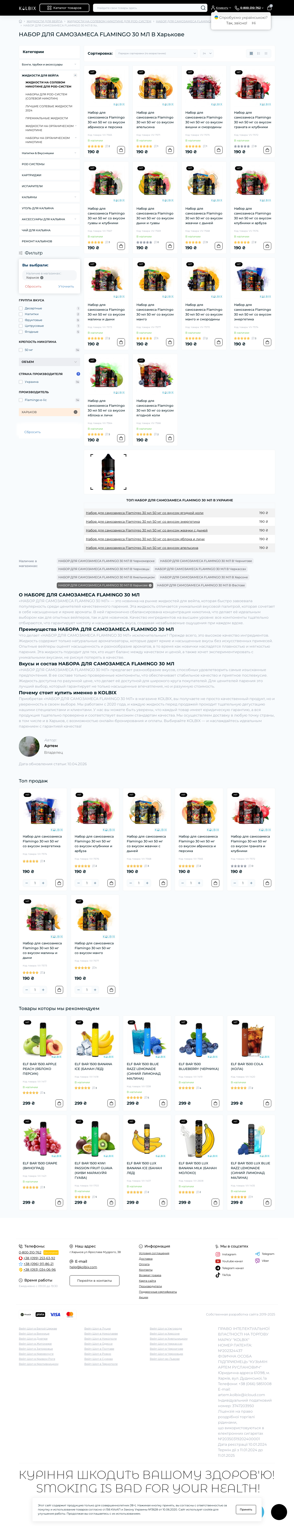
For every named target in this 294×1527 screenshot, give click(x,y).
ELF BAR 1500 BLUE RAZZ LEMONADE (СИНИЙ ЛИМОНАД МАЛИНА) (144, 1071)
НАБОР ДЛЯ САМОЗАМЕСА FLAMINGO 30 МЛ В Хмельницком (106, 577)
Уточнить (66, 286)
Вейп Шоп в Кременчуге (36, 1353)
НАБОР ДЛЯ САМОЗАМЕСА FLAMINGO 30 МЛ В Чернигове (206, 561)
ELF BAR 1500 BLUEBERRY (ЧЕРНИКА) (199, 1066)
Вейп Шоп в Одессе (98, 1343)
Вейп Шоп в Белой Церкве (38, 1328)
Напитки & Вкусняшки (38, 153)
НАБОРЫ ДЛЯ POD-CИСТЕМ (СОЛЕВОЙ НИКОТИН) (46, 96)
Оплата (144, 1264)
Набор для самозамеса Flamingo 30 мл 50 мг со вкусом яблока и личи (106, 408)
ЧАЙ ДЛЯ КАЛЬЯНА (36, 230)
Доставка (146, 1258)
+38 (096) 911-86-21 (39, 1264)
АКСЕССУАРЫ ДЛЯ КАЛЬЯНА (43, 219)
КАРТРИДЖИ (31, 175)
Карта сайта (147, 1280)
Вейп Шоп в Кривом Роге (37, 1358)
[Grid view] (251, 53)
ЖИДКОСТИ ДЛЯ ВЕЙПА (44, 21)
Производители (150, 1286)
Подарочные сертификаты (158, 1291)
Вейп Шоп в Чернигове (166, 1348)
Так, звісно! (236, 23)
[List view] (258, 53)
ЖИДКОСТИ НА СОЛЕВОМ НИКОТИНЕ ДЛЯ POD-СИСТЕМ (109, 21)
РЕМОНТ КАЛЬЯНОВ (37, 241)
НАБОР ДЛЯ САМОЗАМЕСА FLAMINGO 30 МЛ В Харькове (103, 585)
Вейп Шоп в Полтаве (99, 1348)
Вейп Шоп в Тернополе (101, 1364)
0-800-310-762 (30, 1252)
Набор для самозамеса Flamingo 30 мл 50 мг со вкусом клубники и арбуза (252, 215)
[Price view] (266, 53)
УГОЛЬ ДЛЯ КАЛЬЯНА (38, 208)
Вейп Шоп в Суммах (98, 1358)
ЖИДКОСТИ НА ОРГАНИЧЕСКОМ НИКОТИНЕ (49, 128)
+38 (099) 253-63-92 (39, 1258)
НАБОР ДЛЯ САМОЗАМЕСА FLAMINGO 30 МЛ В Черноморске (106, 561)
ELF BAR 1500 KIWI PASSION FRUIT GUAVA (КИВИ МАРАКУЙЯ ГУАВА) (93, 1170)
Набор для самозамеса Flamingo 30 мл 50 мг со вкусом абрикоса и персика (106, 119)
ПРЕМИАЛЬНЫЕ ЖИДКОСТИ (46, 118)
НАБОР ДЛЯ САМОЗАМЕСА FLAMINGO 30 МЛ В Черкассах (200, 569)
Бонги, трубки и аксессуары (42, 64)
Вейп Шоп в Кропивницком (38, 1364)
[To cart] (121, 150)
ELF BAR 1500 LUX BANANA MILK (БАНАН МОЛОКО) (198, 1168)
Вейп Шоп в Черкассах (166, 1343)
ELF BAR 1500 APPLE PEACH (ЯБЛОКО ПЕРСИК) (40, 1069)
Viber (262, 1260)
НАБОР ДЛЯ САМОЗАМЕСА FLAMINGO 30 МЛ (189, 21)
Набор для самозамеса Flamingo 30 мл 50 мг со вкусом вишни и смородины (204, 119)
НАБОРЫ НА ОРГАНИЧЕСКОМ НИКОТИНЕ (47, 140)
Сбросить (33, 286)
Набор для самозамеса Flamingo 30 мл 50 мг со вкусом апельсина (155, 119)
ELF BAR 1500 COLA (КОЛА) (247, 1066)
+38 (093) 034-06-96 (39, 1269)
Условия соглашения (154, 1253)
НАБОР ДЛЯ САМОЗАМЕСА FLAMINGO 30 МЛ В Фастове (201, 585)
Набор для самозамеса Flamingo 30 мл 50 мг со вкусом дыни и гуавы (155, 215)
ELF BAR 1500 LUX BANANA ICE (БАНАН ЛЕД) (144, 1168)
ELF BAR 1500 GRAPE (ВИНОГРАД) (40, 1165)
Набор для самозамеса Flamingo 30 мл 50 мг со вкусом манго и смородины (204, 312)
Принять (246, 1509)
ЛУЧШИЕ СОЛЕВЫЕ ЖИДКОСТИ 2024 (48, 108)
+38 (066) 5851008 (255, 1384)
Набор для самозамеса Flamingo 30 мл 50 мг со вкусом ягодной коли (155, 408)
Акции (143, 1297)
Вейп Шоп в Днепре (33, 1338)
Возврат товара (150, 1275)
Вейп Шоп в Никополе (100, 1338)
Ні (254, 23)
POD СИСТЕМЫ (33, 164)
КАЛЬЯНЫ (29, 197)
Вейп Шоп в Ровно (97, 1353)
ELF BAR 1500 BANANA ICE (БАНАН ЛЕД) (93, 1066)
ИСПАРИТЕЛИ (32, 186)
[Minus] (26, 883)
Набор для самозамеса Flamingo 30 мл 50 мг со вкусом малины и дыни (106, 312)
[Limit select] (207, 53)
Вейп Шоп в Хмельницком (168, 1338)
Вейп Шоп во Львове (165, 1358)
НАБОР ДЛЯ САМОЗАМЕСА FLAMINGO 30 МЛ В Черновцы (103, 569)
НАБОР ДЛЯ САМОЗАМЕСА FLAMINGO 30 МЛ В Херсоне (204, 577)
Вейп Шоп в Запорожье (36, 1348)
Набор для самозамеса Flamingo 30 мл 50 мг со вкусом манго (155, 312)
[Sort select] (156, 53)
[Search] (203, 8)
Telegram (264, 1254)
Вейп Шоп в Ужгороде (166, 1328)
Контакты (146, 1269)
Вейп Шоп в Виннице (34, 1333)
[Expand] (75, 64)
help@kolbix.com (83, 1267)
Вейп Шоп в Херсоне (165, 1333)
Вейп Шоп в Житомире (35, 1343)
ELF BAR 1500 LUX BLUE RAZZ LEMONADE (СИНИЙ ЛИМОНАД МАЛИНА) (250, 1170)
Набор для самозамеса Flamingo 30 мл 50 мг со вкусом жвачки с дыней (204, 215)
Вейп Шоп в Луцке (97, 1328)
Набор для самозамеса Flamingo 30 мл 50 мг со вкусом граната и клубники (252, 119)
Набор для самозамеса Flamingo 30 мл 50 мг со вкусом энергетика (252, 312)
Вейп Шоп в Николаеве (101, 1333)
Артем (51, 745)
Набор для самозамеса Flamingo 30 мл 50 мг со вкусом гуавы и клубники (106, 215)
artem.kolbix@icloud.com (241, 1395)
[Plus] (43, 883)
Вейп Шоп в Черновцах (166, 1353)
